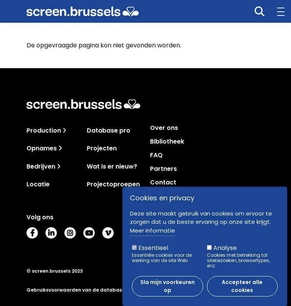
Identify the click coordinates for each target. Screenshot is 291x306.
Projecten (102, 148)
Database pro (108, 130)
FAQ (156, 155)
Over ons (164, 128)
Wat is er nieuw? (112, 166)
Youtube (89, 233)
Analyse (225, 249)
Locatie (38, 184)
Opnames (42, 148)
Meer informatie (152, 231)
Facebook (32, 233)
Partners (163, 169)
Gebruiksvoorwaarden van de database (76, 290)
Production (44, 130)
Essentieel (153, 249)
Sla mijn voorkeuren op (167, 287)
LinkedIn (51, 233)
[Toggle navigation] (64, 130)
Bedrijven (41, 166)
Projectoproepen (113, 184)
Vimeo (108, 233)
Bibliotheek (167, 142)
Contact (163, 183)
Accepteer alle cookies (242, 287)
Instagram (70, 233)
